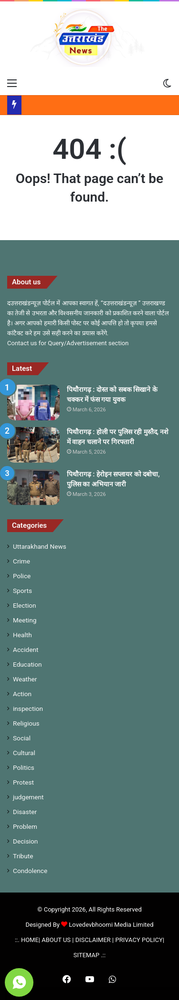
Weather (25, 679)
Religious (26, 723)
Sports (22, 590)
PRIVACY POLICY (138, 939)
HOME (30, 939)
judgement (28, 797)
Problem (25, 826)
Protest (23, 782)
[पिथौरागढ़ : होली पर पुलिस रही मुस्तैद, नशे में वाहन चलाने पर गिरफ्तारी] (33, 445)
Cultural (24, 753)
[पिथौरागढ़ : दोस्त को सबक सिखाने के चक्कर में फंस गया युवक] (33, 402)
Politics (23, 767)
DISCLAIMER (93, 939)
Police (22, 576)
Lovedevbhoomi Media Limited (107, 924)
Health (22, 635)
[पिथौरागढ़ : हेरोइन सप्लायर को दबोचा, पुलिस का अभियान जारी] (33, 487)
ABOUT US (56, 939)
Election (24, 605)
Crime (21, 561)
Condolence (30, 870)
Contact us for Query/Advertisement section (67, 343)
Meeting (24, 620)
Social (22, 738)
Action (22, 694)
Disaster (25, 812)
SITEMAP (86, 955)
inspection (28, 708)
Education (27, 664)
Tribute (23, 856)
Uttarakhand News (39, 546)
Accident (25, 649)
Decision (25, 841)
